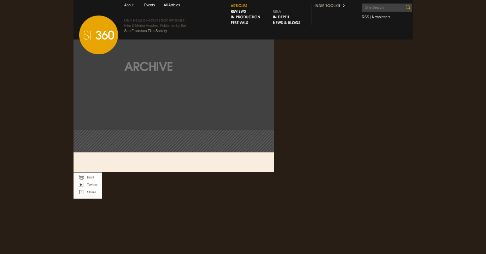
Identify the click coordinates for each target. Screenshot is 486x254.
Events (149, 5)
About (129, 5)
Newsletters (381, 17)
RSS (365, 17)
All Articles (172, 5)
